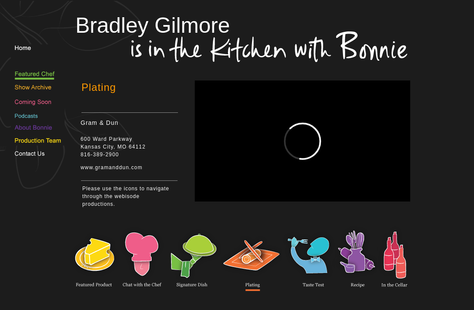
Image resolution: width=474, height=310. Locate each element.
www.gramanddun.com (112, 167)
